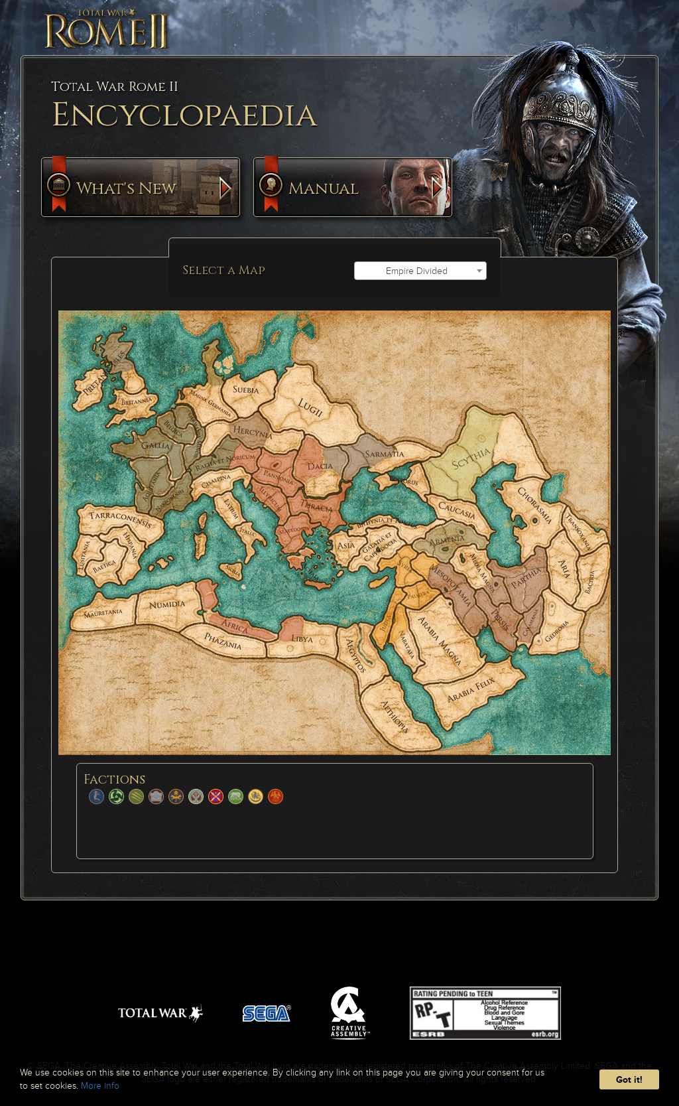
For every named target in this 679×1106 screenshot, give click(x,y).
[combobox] (420, 270)
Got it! (629, 1079)
